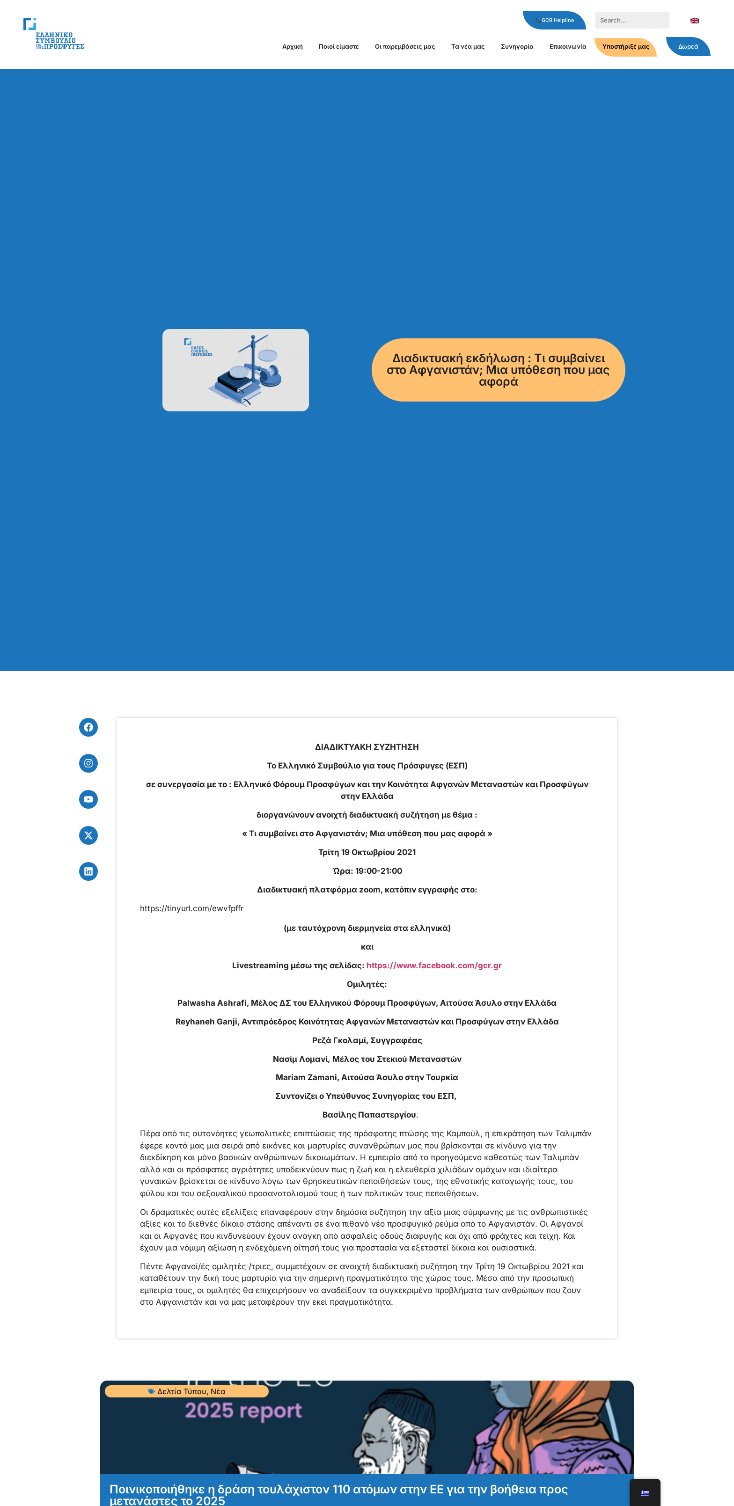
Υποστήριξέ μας (626, 46)
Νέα (218, 1391)
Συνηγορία (517, 46)
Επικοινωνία (568, 46)
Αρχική (292, 46)
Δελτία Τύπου (181, 1391)
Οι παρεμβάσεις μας (405, 46)
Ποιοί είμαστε (339, 46)
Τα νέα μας (468, 46)
